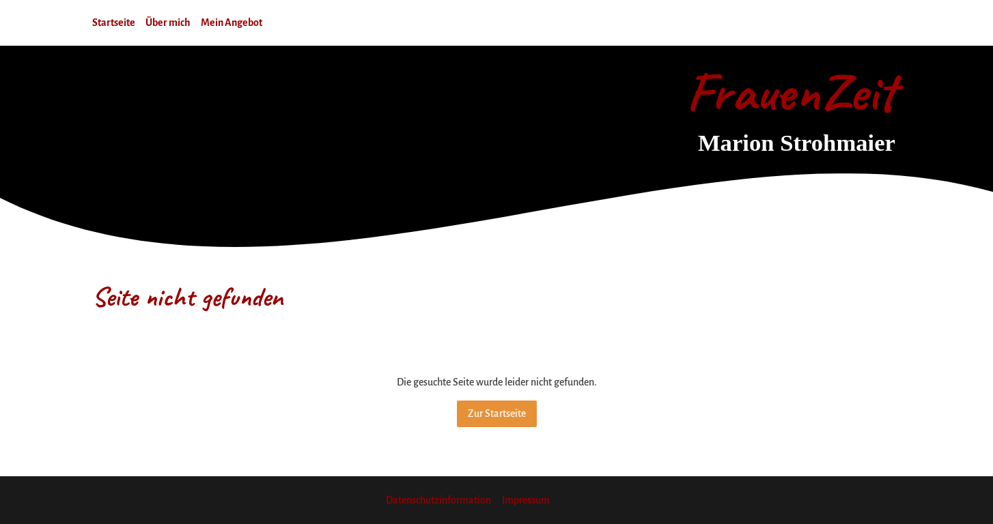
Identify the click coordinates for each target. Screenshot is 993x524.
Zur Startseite (497, 413)
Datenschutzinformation (438, 500)
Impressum (526, 500)
